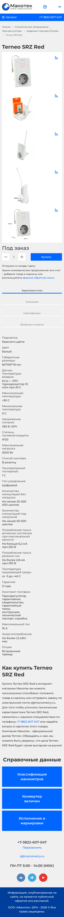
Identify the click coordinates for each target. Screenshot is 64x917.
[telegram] (32, 877)
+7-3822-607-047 (50, 17)
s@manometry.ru (32, 856)
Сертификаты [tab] (32, 313)
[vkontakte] (21, 877)
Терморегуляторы (12, 31)
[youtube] (43, 877)
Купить (46, 257)
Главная (6, 27)
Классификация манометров (32, 776)
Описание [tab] (32, 301)
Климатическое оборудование (32, 27)
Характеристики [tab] (32, 290)
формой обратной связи (38, 277)
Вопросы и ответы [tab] (32, 324)
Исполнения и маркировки (32, 820)
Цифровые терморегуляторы (42, 31)
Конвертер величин (32, 798)
